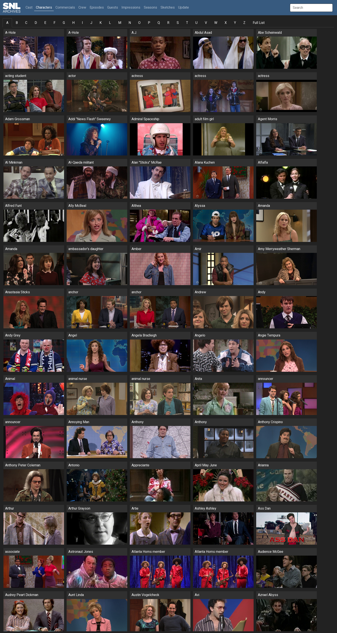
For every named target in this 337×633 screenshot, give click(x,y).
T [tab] (187, 22)
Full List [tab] (259, 22)
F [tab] (54, 22)
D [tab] (36, 22)
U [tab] (196, 22)
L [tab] (110, 22)
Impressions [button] (130, 7)
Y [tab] (235, 22)
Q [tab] (159, 22)
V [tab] (206, 22)
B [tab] (17, 22)
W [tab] (215, 22)
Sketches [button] (168, 7)
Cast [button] (30, 7)
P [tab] (149, 22)
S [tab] (178, 22)
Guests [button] (112, 7)
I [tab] (82, 22)
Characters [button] (44, 7)
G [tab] (64, 22)
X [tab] (226, 22)
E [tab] (45, 22)
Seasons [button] (150, 7)
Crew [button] (82, 7)
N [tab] (130, 22)
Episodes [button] (97, 7)
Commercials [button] (65, 7)
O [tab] (139, 22)
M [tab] (119, 22)
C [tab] (26, 22)
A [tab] (7, 22)
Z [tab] (244, 22)
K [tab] (101, 22)
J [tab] (91, 22)
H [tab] (73, 22)
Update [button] (183, 7)
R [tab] (168, 22)
